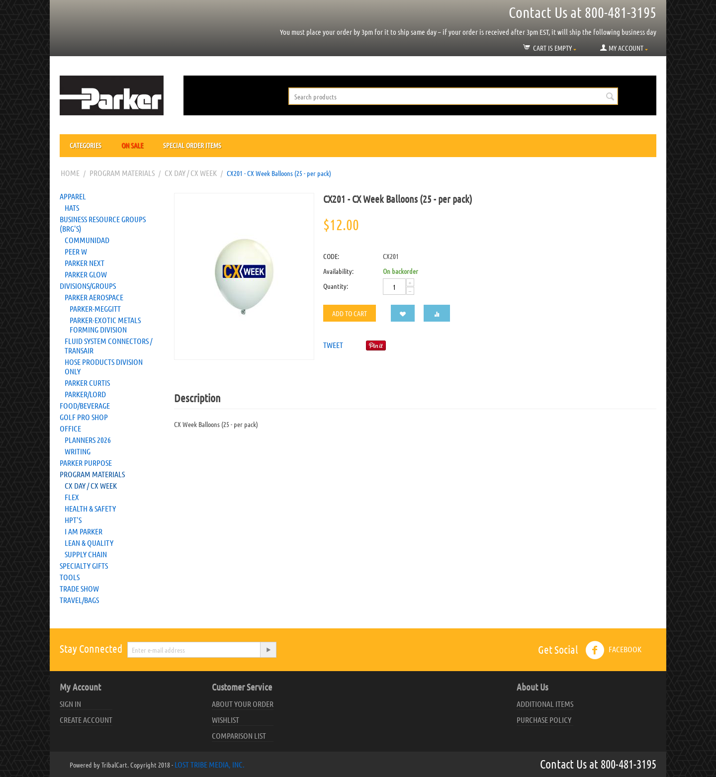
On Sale (132, 145)
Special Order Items (192, 145)
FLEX (72, 497)
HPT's (73, 519)
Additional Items (545, 703)
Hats (72, 207)
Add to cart (349, 313)
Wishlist (225, 719)
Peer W (76, 251)
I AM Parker (83, 531)
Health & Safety (90, 508)
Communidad (87, 240)
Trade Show (79, 588)
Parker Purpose (86, 462)
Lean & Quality (89, 542)
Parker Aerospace (94, 297)
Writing (77, 451)
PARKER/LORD (85, 394)
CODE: (331, 256)
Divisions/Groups (88, 285)
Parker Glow (86, 274)
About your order (242, 703)
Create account (86, 719)
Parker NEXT (84, 262)
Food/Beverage (85, 405)
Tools (70, 577)
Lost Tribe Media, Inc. (210, 764)
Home (70, 172)
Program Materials (122, 172)
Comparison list (239, 735)
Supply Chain (86, 554)
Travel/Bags (79, 599)
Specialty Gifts (84, 565)
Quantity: (335, 285)
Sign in (70, 703)
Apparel (73, 196)
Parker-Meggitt (95, 308)
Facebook (613, 650)
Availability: (338, 270)
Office (70, 428)
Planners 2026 (88, 439)
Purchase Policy (544, 719)
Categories (85, 145)
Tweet (333, 344)
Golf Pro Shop (84, 417)
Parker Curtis (87, 382)
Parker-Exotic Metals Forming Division (105, 324)
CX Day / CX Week (191, 172)
